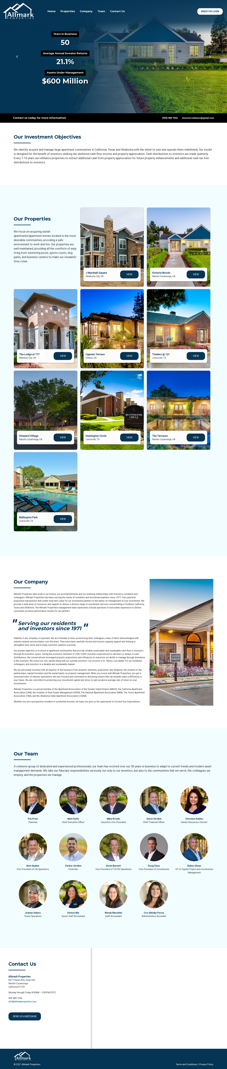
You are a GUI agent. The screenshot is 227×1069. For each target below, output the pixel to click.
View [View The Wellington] (63, 521)
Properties (68, 11)
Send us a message (25, 1016)
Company (86, 11)
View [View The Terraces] (196, 440)
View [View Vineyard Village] (63, 440)
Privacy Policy (206, 1064)
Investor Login (210, 11)
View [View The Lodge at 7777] (63, 358)
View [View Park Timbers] (196, 358)
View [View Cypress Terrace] (129, 358)
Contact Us (117, 11)
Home (52, 11)
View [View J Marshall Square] (129, 277)
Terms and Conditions (186, 1064)
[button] (17, 56)
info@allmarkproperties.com (22, 1001)
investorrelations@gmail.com (198, 118)
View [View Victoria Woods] (196, 277)
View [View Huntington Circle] (129, 440)
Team (101, 11)
